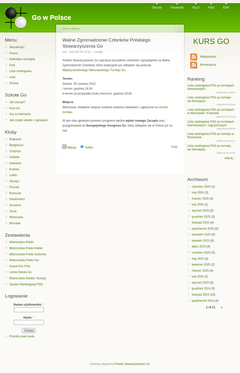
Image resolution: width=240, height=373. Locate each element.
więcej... (230, 158)
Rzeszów (15, 193)
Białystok (15, 139)
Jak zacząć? (17, 102)
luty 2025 (198, 276)
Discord (157, 7)
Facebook (177, 7)
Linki (12, 77)
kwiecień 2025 (201, 264)
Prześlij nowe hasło (22, 336)
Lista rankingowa (20, 71)
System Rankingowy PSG (26, 284)
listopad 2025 (200, 222)
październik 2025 (203, 228)
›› (222, 307)
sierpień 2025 (200, 240)
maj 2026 (198, 192)
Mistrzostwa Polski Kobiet (26, 248)
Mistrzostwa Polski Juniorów (27, 254)
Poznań (14, 187)
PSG (211, 7)
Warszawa (16, 217)
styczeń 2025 (200, 282)
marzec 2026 (200, 198)
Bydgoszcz (16, 145)
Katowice (15, 163)
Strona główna (71, 28)
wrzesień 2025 (201, 234)
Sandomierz (17, 199)
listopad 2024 (200, 294)
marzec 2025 (200, 270)
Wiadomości (208, 56)
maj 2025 (198, 258)
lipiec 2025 (199, 246)
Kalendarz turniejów (22, 59)
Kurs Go (14, 108)
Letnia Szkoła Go (20, 272)
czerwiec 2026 (201, 186)
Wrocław (15, 223)
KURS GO (211, 41)
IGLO (195, 7)
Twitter (86, 147)
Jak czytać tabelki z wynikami (28, 120)
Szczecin (15, 205)
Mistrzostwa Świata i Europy (27, 278)
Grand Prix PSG (19, 266)
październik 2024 (203, 300)
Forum (13, 53)
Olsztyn (14, 181)
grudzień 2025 (201, 216)
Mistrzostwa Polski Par (24, 260)
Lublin (13, 175)
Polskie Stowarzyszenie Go (132, 364)
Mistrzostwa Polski (21, 242)
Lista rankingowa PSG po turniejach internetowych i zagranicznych (210, 123)
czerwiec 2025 (201, 252)
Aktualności (16, 47)
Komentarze (208, 64)
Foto (12, 65)
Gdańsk (14, 157)
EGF (226, 7)
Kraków (14, 169)
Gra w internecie (20, 114)
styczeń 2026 (200, 210)
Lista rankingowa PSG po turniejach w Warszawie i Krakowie (210, 111)
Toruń (13, 211)
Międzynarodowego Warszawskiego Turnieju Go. (94, 70)
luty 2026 (198, 204)
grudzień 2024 (201, 288)
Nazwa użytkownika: (28, 304)
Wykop (69, 147)
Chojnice (15, 151)
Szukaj (13, 83)
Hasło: (28, 317)
